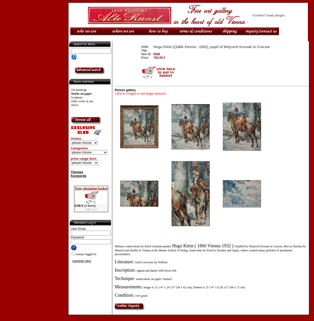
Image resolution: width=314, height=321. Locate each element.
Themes (77, 172)
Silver (74, 105)
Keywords (78, 176)
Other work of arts (82, 101)
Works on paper (81, 93)
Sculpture (77, 97)
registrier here (81, 261)
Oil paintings (79, 90)
